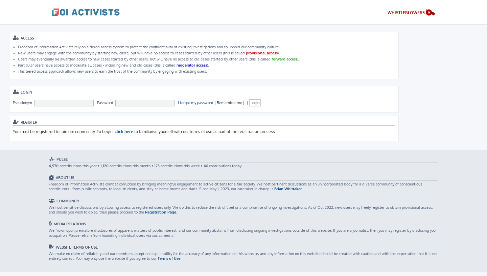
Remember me (232, 102)
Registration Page (160, 212)
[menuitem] (411, 13)
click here (124, 131)
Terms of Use (169, 258)
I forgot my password (195, 102)
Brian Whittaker (288, 188)
